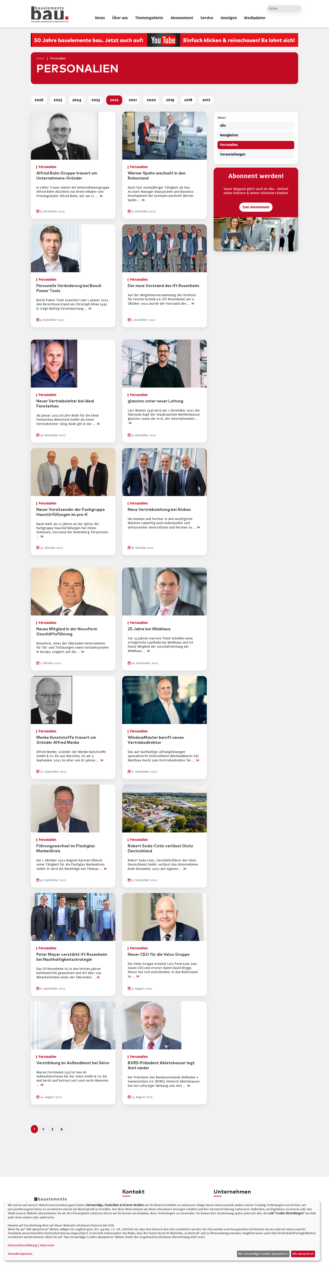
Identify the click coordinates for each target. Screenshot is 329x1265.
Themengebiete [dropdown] (149, 18)
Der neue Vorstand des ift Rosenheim (163, 286)
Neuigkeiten (229, 135)
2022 (114, 100)
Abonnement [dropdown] (181, 18)
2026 (38, 100)
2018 (188, 100)
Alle (223, 126)
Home (40, 58)
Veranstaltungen (232, 154)
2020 (151, 100)
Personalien (229, 145)
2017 (206, 100)
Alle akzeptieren (303, 1253)
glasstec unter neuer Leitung (155, 401)
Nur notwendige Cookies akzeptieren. (263, 1253)
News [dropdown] (100, 18)
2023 (95, 100)
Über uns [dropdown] (120, 18)
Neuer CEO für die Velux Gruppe (159, 955)
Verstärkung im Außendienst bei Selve (72, 1063)
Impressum (47, 1245)
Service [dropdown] (206, 18)
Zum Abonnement (255, 207)
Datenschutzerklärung (22, 1245)
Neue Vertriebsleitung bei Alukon (159, 510)
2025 (57, 100)
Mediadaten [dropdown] (254, 18)
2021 (133, 100)
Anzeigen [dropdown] (228, 18)
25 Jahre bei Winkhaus (149, 629)
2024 (76, 100)
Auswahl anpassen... (21, 1253)
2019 (170, 100)
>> (101, 196)
